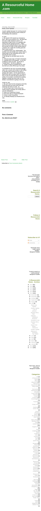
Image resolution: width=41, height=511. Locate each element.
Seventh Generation (36, 484)
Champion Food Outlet (35, 392)
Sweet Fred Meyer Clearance (34, 326)
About (8, 17)
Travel (36, 500)
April (32, 339)
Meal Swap (37, 417)
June (32, 335)
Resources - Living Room (36, 470)
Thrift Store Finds (37, 492)
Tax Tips (35, 490)
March (33, 341)
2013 (31, 291)
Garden (35, 407)
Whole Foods (36, 504)
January (33, 344)
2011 (31, 346)
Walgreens (35, 503)
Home (2, 17)
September (34, 300)
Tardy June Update (8, 28)
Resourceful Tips (17, 17)
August (33, 301)
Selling (36, 482)
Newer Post (4, 159)
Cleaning (35, 394)
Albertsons (34, 382)
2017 (31, 284)
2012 (31, 293)
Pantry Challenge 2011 (37, 434)
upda (36, 502)
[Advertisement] (21, 22)
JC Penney (35, 415)
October (33, 298)
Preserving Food (37, 437)
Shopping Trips (36, 486)
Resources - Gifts (36, 465)
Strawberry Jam (35, 320)
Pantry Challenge (36, 430)
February (33, 342)
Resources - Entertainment (36, 458)
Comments (31, 243)
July (32, 303)
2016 (31, 286)
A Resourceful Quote (36, 378)
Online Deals (36, 424)
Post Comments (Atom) (15, 163)
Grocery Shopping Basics (37, 413)
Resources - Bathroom (36, 447)
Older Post (25, 159)
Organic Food (36, 426)
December (34, 295)
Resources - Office (36, 474)
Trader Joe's (36, 497)
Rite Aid (36, 479)
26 (37, 376)
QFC (36, 439)
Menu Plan (34, 419)
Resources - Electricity (36, 455)
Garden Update (35, 329)
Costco (36, 396)
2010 (31, 347)
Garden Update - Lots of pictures (35, 310)
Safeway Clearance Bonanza (34, 317)
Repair (36, 445)
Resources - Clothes (36, 449)
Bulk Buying (34, 390)
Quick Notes (36, 440)
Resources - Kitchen (36, 467)
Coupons (34, 397)
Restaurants (36, 477)
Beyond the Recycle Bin (35, 384)
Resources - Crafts (36, 452)
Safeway (34, 481)
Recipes (27, 17)
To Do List (35, 495)
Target (36, 489)
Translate (34, 17)
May (32, 337)
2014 (31, 289)
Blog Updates (36, 386)
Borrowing (35, 389)
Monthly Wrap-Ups (36, 421)
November (34, 296)
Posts (30, 240)
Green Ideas (36, 408)
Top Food (34, 496)
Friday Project (36, 404)
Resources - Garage (36, 462)
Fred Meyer (36, 401)
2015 (31, 288)
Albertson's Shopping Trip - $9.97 (35, 333)
